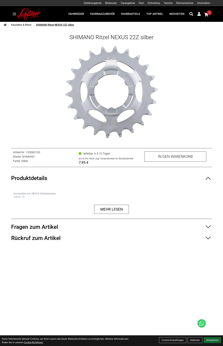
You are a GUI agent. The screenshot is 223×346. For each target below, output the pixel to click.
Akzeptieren (212, 340)
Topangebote (127, 3)
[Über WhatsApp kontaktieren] (202, 323)
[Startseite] (5, 25)
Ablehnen (195, 340)
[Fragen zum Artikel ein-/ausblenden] (111, 227)
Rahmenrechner (184, 3)
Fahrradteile (130, 13)
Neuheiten (176, 13)
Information (203, 3)
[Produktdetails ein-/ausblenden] (111, 178)
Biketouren (111, 3)
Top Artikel (154, 13)
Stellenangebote (92, 3)
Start (141, 3)
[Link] (14, 14)
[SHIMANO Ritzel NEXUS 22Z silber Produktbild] (111, 91)
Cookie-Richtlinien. (33, 342)
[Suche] (191, 14)
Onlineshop (154, 3)
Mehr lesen (111, 209)
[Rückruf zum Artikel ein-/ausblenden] (111, 238)
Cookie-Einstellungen (173, 340)
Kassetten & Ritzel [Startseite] (21, 24)
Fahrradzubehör (102, 13)
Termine (168, 3)
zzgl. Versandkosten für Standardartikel (114, 158)
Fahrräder (76, 13)
